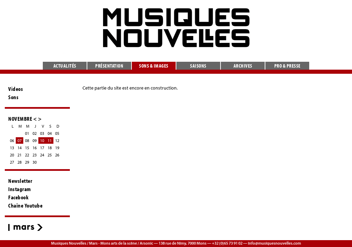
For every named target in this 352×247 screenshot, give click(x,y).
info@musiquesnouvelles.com (274, 243)
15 (27, 147)
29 (27, 162)
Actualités (64, 65)
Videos (15, 89)
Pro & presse (287, 65)
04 (50, 133)
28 (19, 162)
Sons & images (153, 65)
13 (12, 147)
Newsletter (20, 181)
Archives (243, 65)
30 (35, 162)
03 (42, 133)
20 (12, 154)
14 (19, 147)
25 (50, 154)
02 (35, 133)
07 (19, 140)
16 (35, 147)
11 (50, 140)
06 (12, 140)
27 (12, 162)
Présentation (109, 65)
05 (57, 133)
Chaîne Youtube (25, 205)
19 (57, 147)
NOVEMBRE (20, 118)
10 (42, 140)
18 (50, 147)
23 (35, 154)
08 (27, 140)
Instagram (19, 189)
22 (27, 154)
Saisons (198, 65)
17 (42, 147)
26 (57, 154)
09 (35, 140)
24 (42, 154)
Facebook (18, 197)
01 (27, 133)
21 (19, 154)
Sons (13, 97)
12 (57, 140)
